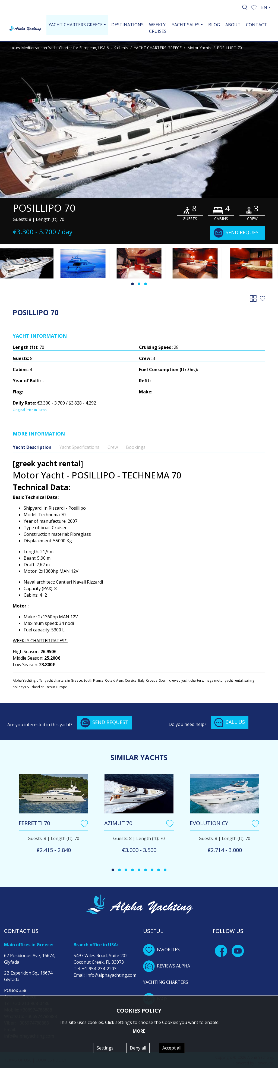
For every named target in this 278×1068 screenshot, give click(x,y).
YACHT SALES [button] (186, 25)
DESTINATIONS (127, 25)
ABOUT (233, 25)
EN (264, 7)
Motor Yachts (199, 47)
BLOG (214, 25)
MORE (139, 1031)
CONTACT (256, 25)
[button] (254, 7)
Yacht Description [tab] (32, 447)
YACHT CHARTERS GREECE (158, 47)
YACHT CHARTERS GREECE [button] (76, 25)
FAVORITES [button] (161, 950)
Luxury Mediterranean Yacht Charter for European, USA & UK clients (68, 47)
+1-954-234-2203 (99, 969)
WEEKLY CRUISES (157, 28)
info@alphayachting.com (111, 975)
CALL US (229, 722)
